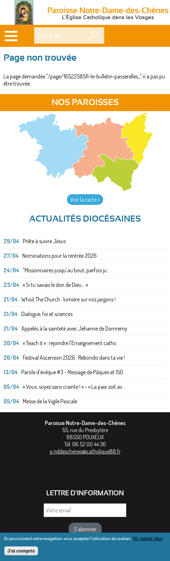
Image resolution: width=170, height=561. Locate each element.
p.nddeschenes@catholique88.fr (85, 451)
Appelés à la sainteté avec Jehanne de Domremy (74, 328)
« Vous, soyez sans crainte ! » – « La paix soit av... (74, 386)
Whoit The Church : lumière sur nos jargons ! (68, 299)
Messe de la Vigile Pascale (50, 401)
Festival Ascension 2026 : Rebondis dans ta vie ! (74, 357)
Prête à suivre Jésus (44, 241)
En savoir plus (148, 541)
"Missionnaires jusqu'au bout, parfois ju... (66, 270)
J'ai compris (21, 553)
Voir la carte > (85, 199)
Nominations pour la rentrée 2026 (59, 255)
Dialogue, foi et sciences (47, 313)
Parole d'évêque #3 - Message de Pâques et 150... (73, 372)
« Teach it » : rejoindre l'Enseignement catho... (71, 343)
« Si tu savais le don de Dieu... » (55, 284)
